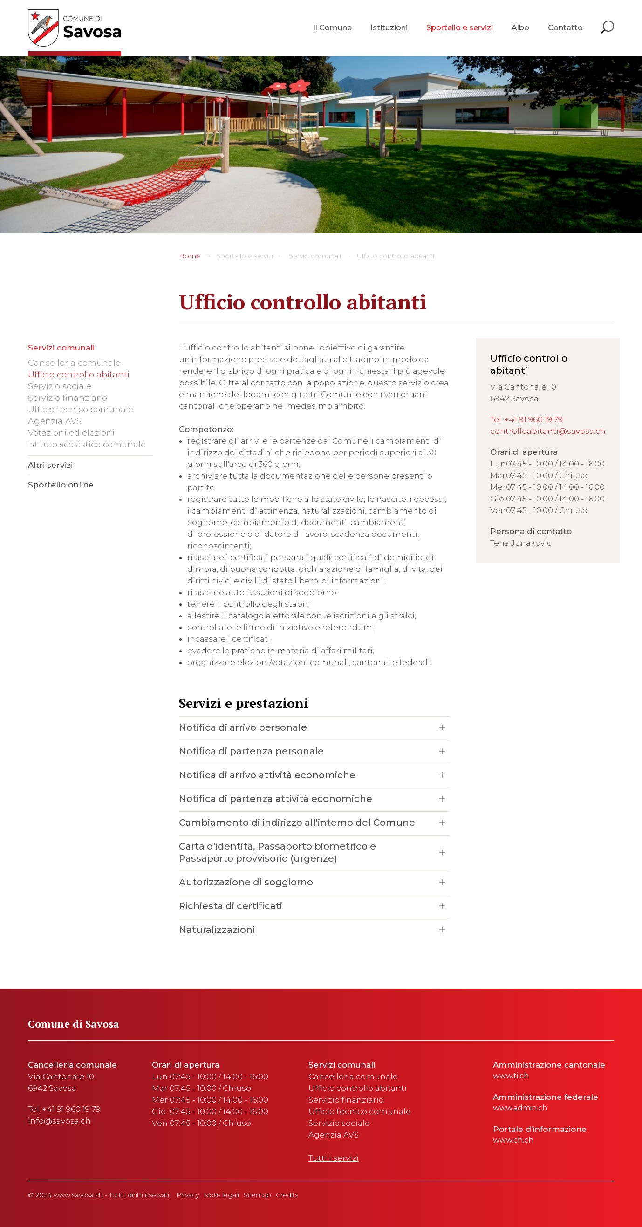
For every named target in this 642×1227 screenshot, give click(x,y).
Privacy (187, 1195)
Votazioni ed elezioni (71, 433)
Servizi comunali (315, 256)
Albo (520, 27)
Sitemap (257, 1195)
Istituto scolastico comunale (87, 444)
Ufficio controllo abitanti (395, 256)
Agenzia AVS (55, 421)
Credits (287, 1195)
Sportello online (61, 484)
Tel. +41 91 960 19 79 (526, 419)
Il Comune (332, 27)
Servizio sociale (59, 386)
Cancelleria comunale (74, 363)
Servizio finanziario (67, 398)
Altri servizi (50, 465)
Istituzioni (389, 27)
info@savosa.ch (59, 1120)
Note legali (221, 1195)
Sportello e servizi (459, 27)
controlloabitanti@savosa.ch (548, 431)
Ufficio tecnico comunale (80, 409)
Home (189, 256)
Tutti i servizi (333, 1158)
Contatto (565, 27)
